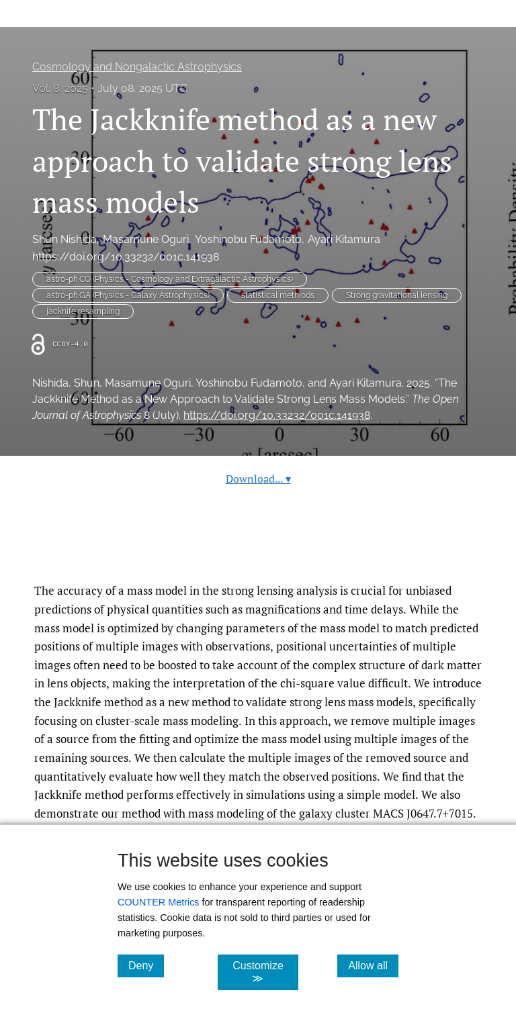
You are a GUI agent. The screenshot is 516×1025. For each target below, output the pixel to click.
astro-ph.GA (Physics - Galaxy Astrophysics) (128, 295)
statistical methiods (277, 295)
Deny (146, 965)
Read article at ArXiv (258, 549)
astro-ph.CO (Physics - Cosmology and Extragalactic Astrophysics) (169, 279)
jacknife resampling (83, 311)
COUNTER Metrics (159, 902)
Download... (258, 478)
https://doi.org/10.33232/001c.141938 (125, 256)
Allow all (373, 965)
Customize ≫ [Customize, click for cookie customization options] (265, 972)
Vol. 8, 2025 (60, 88)
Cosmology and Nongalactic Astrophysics (137, 66)
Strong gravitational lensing (396, 295)
